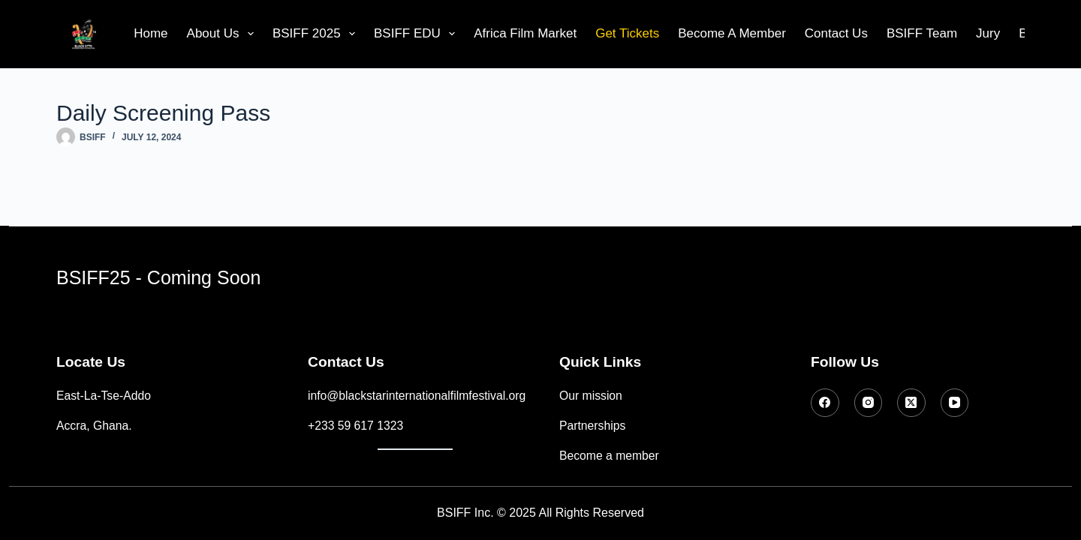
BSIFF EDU (417, 34)
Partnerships (592, 425)
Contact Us (836, 33)
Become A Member (732, 33)
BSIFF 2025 (317, 34)
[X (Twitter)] (911, 402)
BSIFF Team (922, 33)
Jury (988, 33)
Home (150, 33)
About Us (223, 34)
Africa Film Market (525, 33)
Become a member (609, 455)
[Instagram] (868, 402)
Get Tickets (627, 33)
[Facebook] (825, 402)
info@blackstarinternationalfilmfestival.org (417, 395)
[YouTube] (955, 402)
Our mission (590, 395)
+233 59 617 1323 (355, 425)
